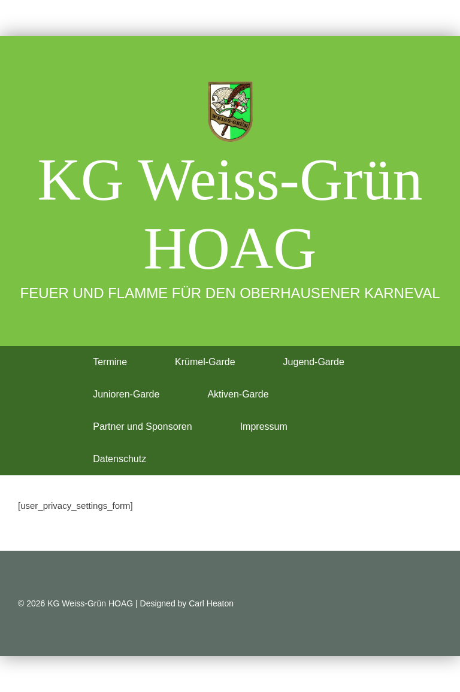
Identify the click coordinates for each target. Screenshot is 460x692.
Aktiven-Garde (237, 394)
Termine (110, 362)
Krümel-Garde (205, 362)
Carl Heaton (211, 603)
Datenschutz (119, 459)
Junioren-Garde (126, 394)
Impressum (264, 426)
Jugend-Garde (313, 362)
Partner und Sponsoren (142, 426)
